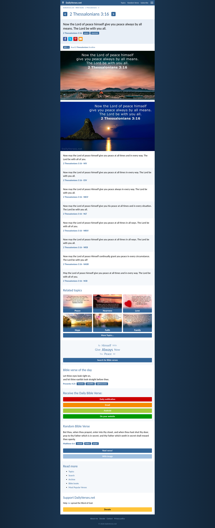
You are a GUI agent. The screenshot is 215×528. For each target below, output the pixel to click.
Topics (123, 3)
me (69, 503)
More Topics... (107, 335)
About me (94, 518)
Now (117, 349)
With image (107, 456)
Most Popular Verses (78, 487)
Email (107, 405)
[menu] (152, 4)
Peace (108, 354)
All (114, 354)
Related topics (72, 290)
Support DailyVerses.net (79, 498)
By (99, 345)
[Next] (113, 14)
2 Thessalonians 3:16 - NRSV (76, 230)
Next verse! (107, 450)
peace (86, 33)
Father (87, 444)
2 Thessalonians (91, 8)
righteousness (102, 384)
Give (98, 349)
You (101, 354)
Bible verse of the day (77, 370)
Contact (110, 518)
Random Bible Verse (76, 426)
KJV (66, 47)
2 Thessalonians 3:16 (72, 33)
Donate (107, 509)
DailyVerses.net (68, 8)
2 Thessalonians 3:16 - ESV (75, 180)
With (114, 345)
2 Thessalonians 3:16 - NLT (75, 214)
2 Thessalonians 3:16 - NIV (75, 163)
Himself (106, 345)
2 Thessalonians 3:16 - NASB (76, 264)
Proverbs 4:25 (69, 383)
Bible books (80, 8)
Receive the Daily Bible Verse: (82, 393)
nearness (94, 33)
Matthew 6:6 (69, 443)
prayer (95, 444)
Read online (83, 47)
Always (107, 349)
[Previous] (65, 14)
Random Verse (133, 3)
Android (107, 410)
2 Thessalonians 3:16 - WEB (75, 247)
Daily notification (107, 399)
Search (72, 475)
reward (79, 444)
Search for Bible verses (107, 360)
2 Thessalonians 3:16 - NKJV (75, 197)
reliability (90, 384)
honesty (81, 384)
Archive (72, 479)
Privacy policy (119, 518)
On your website (107, 416)
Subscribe (144, 3)
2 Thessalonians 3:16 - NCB (75, 281)
